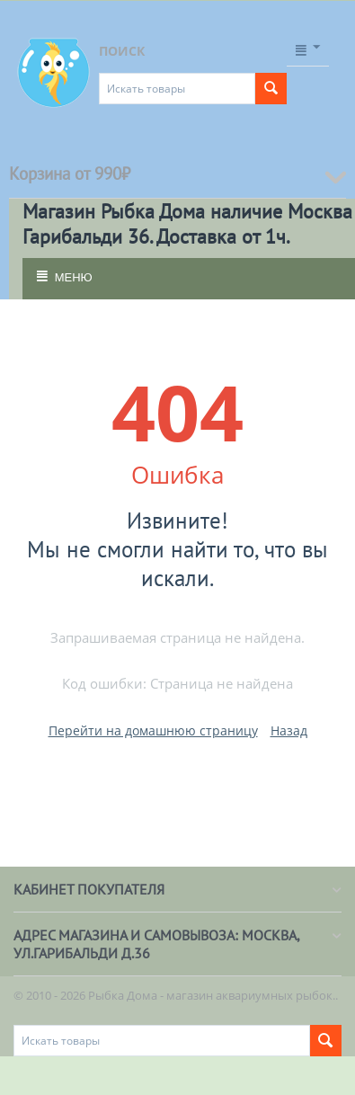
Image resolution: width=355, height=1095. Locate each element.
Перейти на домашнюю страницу (153, 730)
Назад (289, 730)
